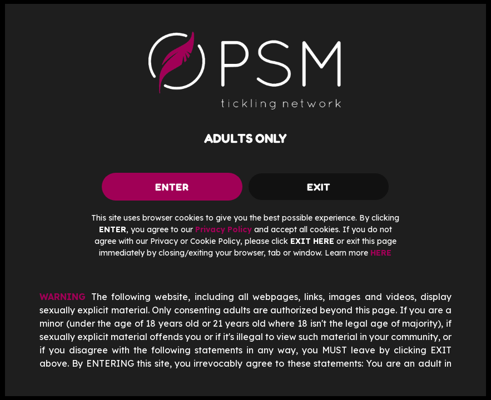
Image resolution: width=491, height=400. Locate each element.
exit (318, 187)
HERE (380, 253)
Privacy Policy (223, 229)
